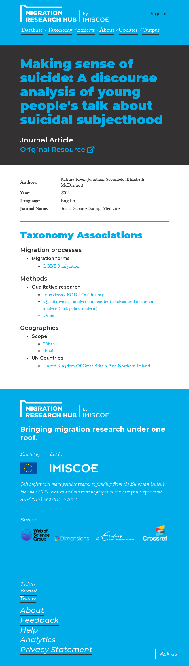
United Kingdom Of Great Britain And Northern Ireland (96, 366)
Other (48, 316)
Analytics (38, 639)
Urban (49, 345)
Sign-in (158, 13)
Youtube (28, 599)
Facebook (28, 592)
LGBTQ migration (61, 267)
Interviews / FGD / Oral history (73, 295)
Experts (86, 31)
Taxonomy (60, 31)
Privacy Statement (56, 649)
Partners (63, 468)
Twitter (27, 585)
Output (150, 31)
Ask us (168, 654)
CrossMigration (66, 13)
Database (32, 31)
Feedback (39, 620)
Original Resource (57, 149)
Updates (128, 31)
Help (29, 630)
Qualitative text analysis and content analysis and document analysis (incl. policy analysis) (99, 305)
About (106, 31)
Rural (48, 351)
